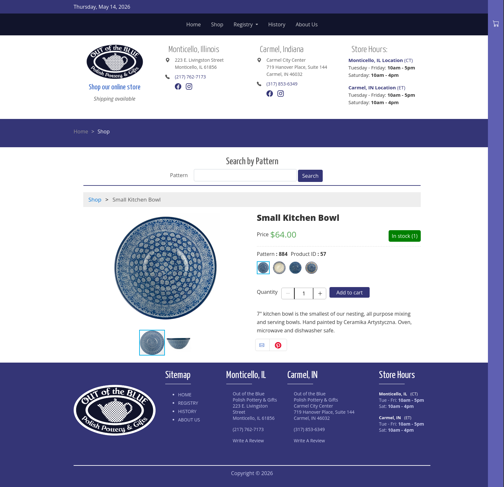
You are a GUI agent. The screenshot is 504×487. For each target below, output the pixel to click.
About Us (307, 24)
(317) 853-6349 (281, 84)
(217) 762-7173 (190, 77)
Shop (217, 24)
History (276, 24)
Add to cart (349, 292)
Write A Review (248, 440)
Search (310, 175)
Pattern (179, 175)
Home (193, 24)
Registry (244, 24)
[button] (241, 268)
